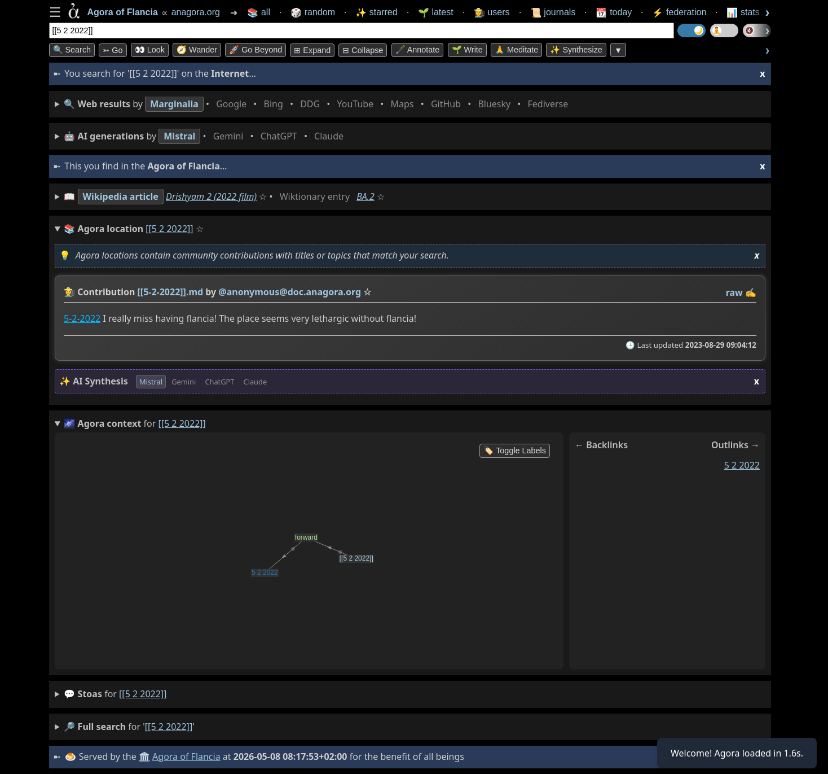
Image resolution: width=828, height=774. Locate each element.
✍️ (750, 292)
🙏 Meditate (516, 49)
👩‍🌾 (69, 292)
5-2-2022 (82, 319)
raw (733, 292)
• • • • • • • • (318, 104)
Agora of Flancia (186, 756)
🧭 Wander (197, 49)
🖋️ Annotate (417, 49)
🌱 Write (467, 49)
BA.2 (365, 196)
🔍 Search (72, 49)
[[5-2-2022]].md (170, 292)
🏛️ (144, 756)
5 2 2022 (741, 465)
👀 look (150, 49)
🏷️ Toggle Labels (514, 450)
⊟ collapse (362, 50)
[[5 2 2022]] (142, 694)
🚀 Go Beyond (255, 49)
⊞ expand (312, 50)
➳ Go (112, 50)
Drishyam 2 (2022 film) (211, 196)
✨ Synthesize (576, 49)
